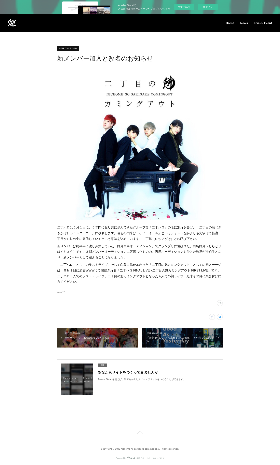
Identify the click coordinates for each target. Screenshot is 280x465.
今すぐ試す (184, 6)
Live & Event (263, 23)
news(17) (61, 292)
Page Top (140, 433)
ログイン (208, 7)
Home (230, 23)
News (244, 23)
